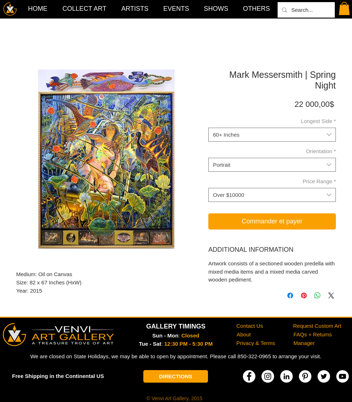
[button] (256, 8)
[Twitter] (324, 376)
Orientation (321, 151)
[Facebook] (249, 376)
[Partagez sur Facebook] (290, 295)
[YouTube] (342, 376)
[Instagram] (267, 376)
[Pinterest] (305, 376)
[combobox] (272, 135)
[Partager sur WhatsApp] (317, 295)
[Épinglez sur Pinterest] (304, 295)
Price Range (319, 181)
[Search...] (305, 10)
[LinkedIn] (286, 376)
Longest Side (318, 121)
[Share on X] (331, 295)
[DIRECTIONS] (175, 376)
